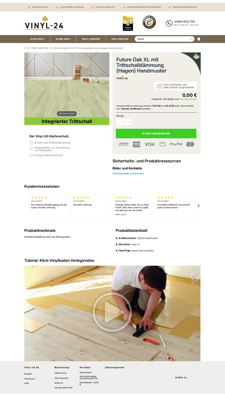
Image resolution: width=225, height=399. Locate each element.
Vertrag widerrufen (64, 393)
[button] (199, 206)
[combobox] (164, 39)
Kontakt (28, 379)
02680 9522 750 (184, 21)
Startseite (25, 47)
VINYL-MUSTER (40, 48)
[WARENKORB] (199, 39)
